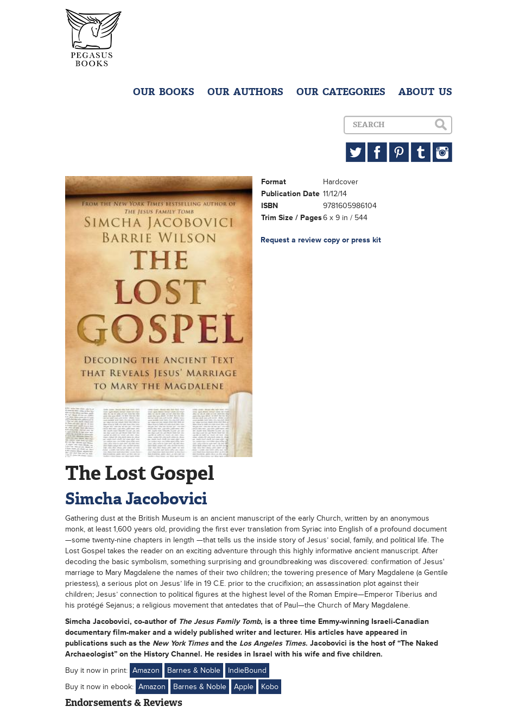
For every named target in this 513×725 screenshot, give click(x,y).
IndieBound (247, 670)
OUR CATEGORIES (340, 91)
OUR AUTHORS (245, 91)
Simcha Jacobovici (136, 498)
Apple (244, 686)
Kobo (269, 686)
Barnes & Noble (193, 670)
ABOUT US (425, 91)
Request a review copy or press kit (321, 240)
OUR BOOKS (163, 91)
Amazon (146, 670)
